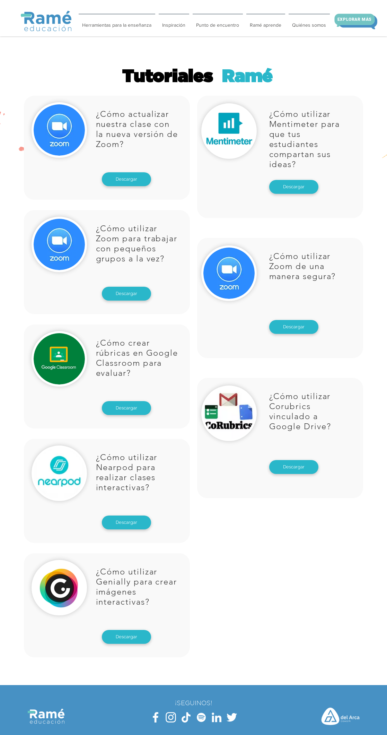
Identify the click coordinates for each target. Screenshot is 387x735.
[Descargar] (126, 179)
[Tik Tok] (186, 717)
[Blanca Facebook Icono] (155, 717)
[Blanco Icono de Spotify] (201, 717)
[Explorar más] (354, 19)
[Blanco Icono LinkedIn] (216, 717)
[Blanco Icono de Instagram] (171, 717)
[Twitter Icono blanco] (232, 717)
